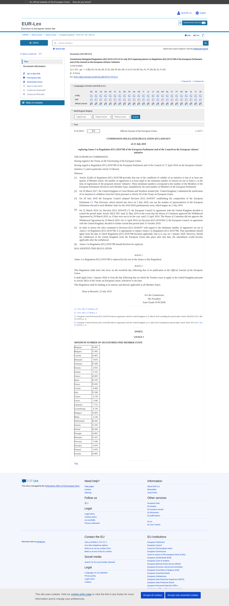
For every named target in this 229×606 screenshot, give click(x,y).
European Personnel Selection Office (162, 585)
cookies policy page (76, 594)
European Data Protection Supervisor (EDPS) (165, 579)
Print (196, 35)
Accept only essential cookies (183, 595)
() (84, 169)
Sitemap (88, 492)
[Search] (205, 43)
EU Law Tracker (153, 524)
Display (136, 117)
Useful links (152, 492)
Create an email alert (34, 90)
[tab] (137, 86)
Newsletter (151, 489)
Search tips (59, 49)
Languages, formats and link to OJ (88, 86)
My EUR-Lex (184, 13)
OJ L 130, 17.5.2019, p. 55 (88, 309)
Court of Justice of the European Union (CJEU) (166, 554)
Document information (34, 66)
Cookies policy (91, 517)
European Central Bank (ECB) (159, 558)
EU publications (153, 515)
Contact (88, 489)
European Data (153, 503)
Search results (51, 35)
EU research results (155, 509)
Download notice (32, 81)
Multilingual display (81, 111)
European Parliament (156, 542)
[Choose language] (83, 117)
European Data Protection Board (160, 582)
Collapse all (198, 81)
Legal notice (90, 514)
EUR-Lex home (37, 35)
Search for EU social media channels (100, 562)
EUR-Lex (31, 23)
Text (26, 61)
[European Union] (29, 537)
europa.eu (41, 541)
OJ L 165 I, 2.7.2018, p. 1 (87, 313)
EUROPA (25, 35)
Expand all (186, 81)
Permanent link (32, 77)
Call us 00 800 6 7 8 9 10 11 (96, 542)
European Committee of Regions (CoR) (163, 570)
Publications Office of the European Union (62, 486)
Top (76, 463)
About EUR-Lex (153, 486)
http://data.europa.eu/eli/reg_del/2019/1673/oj (96, 77)
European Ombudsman (156, 576)
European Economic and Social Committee (165, 567)
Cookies (88, 582)
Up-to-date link (31, 73)
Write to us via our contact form (98, 548)
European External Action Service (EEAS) (164, 564)
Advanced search (200, 49)
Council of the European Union (159, 548)
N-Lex (149, 521)
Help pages (89, 486)
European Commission (156, 551)
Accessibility (90, 520)
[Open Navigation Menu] (34, 43)
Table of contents (32, 102)
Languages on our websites (96, 573)
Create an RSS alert (34, 94)
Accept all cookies (152, 595)
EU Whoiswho (153, 512)
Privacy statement (92, 523)
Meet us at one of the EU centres (98, 551)
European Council (154, 545)
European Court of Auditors (158, 561)
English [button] (200, 13)
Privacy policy (90, 576)
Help (188, 35)
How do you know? (80, 2)
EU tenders (151, 506)
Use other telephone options (96, 545)
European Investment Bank (158, 573)
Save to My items (32, 85)
